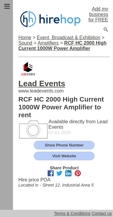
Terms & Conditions (72, 213)
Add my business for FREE (98, 14)
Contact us (102, 213)
